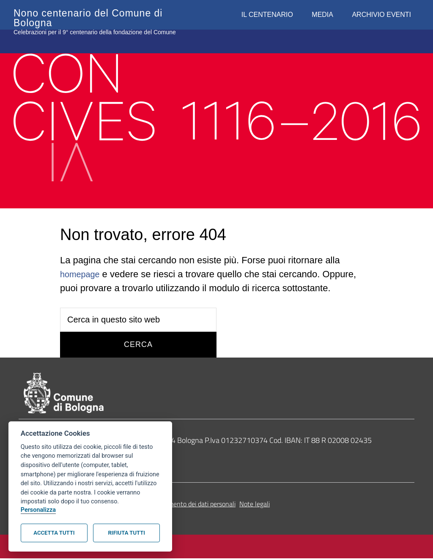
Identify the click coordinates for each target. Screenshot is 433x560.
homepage (82, 274)
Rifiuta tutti (126, 533)
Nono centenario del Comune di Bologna (97, 12)
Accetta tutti (53, 533)
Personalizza (38, 510)
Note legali (254, 506)
